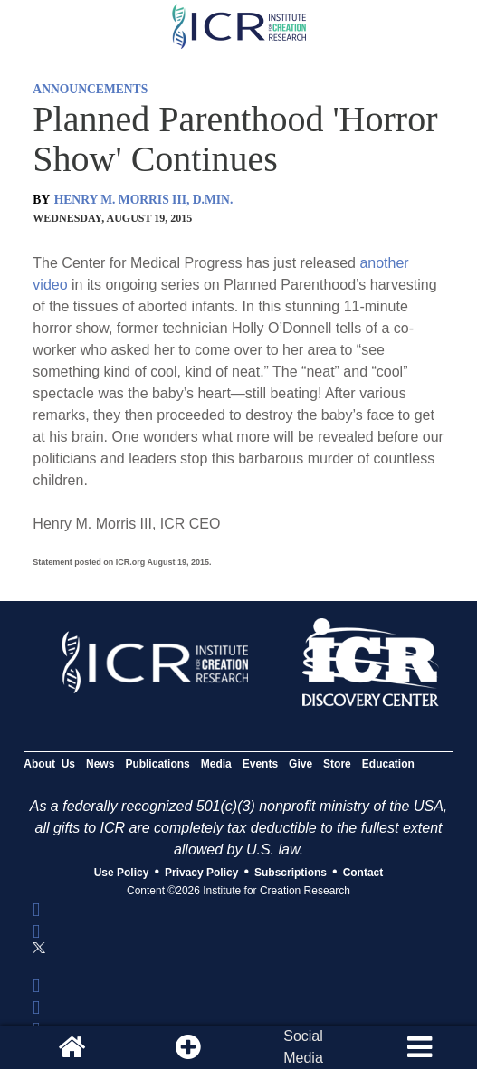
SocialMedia (303, 1046)
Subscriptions (290, 872)
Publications (157, 764)
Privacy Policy (201, 872)
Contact (363, 872)
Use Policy (121, 872)
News (100, 764)
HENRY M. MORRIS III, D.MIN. (144, 199)
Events (260, 764)
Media (216, 764)
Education (388, 764)
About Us (49, 764)
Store (337, 764)
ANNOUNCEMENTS (90, 89)
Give (300, 764)
